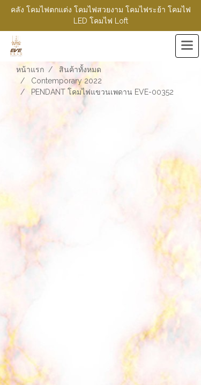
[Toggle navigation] (187, 46)
